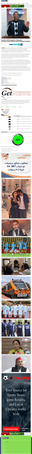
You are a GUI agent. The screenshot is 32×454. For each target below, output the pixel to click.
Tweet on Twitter (15, 44)
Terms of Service (4, 445)
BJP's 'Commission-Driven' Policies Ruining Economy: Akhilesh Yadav (14, 372)
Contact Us (3, 447)
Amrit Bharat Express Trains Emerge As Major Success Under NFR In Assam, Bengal (15, 299)
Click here (7, 441)
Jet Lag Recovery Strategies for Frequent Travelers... (6, 148)
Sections (27, 3)
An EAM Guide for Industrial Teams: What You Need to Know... (7, 149)
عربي (17, 2)
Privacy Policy (3, 446)
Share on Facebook (11, 44)
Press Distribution (9, 3)
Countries (23, 3)
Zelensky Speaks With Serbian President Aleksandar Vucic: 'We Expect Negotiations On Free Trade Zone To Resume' (14, 275)
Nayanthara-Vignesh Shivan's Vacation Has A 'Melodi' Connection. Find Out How (16, 218)
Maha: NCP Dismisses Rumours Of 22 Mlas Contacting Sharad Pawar (14, 318)
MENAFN (3, 47)
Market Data (15, 3)
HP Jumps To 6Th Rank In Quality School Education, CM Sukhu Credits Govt (15, 236)
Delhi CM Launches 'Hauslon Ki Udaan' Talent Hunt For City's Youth (13, 354)
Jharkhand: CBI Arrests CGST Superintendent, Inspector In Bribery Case (14, 336)
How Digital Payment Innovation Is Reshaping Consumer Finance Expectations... (9, 150)
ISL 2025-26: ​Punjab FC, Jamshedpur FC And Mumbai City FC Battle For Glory (15, 257)
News (4, 3)
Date (2, 44)
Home (2, 3)
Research (19, 3)
